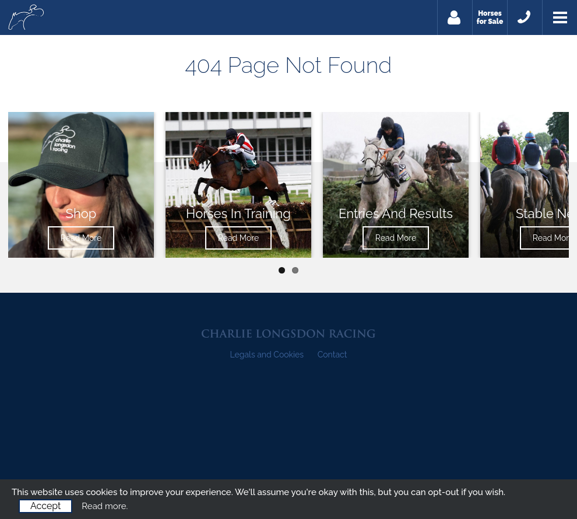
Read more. (105, 506)
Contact (332, 354)
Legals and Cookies (267, 354)
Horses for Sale (490, 17)
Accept (45, 505)
